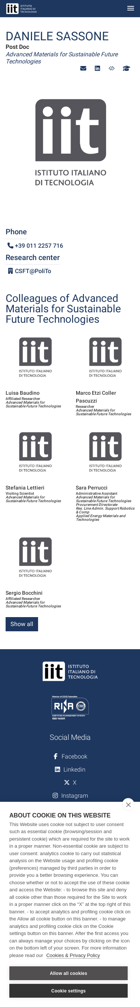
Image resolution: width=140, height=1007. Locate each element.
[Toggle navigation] (130, 9)
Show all (21, 624)
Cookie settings (68, 991)
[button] (83, 68)
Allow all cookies (68, 973)
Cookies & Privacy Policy (73, 955)
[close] (128, 804)
